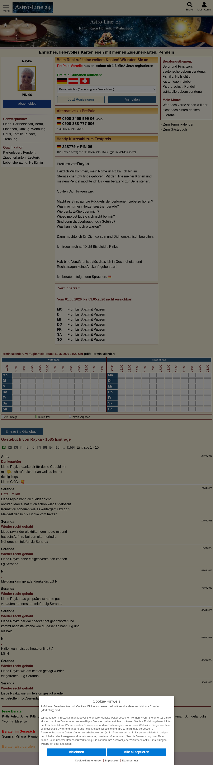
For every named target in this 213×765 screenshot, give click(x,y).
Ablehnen (76, 752)
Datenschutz (130, 760)
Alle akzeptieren (136, 752)
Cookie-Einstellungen (154, 740)
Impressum (112, 760)
